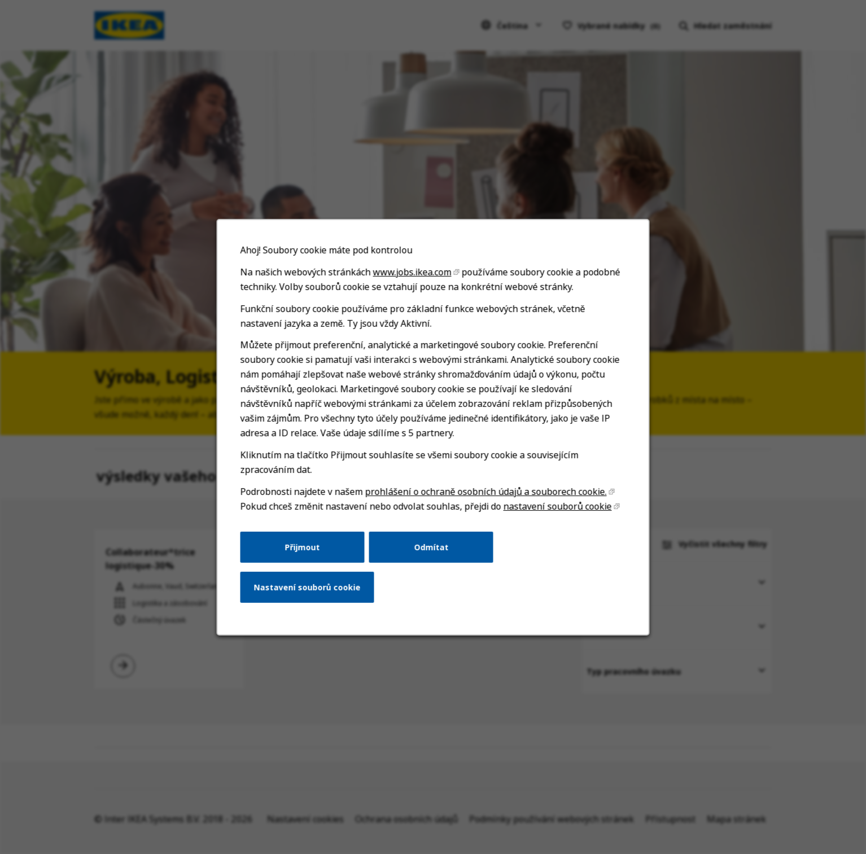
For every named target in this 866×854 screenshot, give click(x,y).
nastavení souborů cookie (553, 517)
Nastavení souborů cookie (311, 595)
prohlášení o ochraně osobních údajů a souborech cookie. (484, 503)
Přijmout (306, 556)
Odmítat (431, 556)
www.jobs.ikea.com (413, 290)
